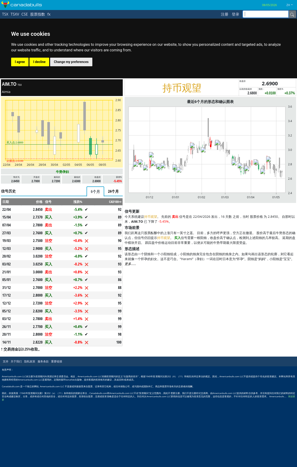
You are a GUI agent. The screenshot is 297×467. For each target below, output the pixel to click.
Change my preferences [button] (71, 62)
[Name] (292, 14)
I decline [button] (39, 62)
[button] (291, 5)
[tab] (95, 191)
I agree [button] (20, 62)
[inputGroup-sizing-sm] (265, 14)
